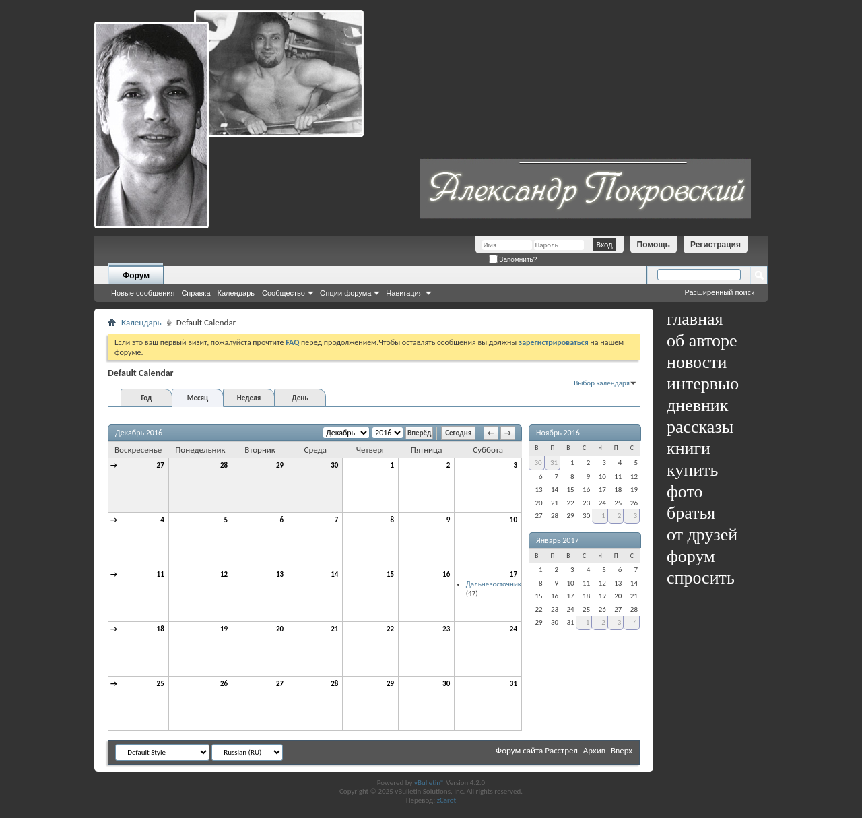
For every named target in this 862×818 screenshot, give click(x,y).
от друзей (702, 534)
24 (513, 629)
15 (390, 574)
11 (160, 574)
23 (446, 629)
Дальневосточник (493, 583)
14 (334, 574)
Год (146, 398)
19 (224, 629)
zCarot (447, 800)
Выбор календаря (602, 383)
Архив (594, 750)
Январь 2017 (557, 540)
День (300, 398)
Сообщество (283, 293)
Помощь (653, 244)
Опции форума (345, 293)
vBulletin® (429, 782)
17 (513, 574)
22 (390, 629)
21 (334, 629)
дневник (697, 405)
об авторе (702, 340)
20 (280, 629)
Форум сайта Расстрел (537, 750)
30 (334, 465)
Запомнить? (513, 259)
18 (160, 629)
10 (513, 519)
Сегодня (458, 433)
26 (224, 683)
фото (685, 491)
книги (688, 448)
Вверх (621, 750)
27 (160, 465)
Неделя (249, 398)
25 (160, 683)
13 (280, 574)
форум (691, 556)
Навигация (404, 293)
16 (446, 574)
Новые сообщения (142, 293)
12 (224, 574)
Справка (195, 293)
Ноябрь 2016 (558, 432)
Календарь (236, 293)
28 (224, 465)
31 (513, 683)
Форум (136, 275)
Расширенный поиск (719, 292)
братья (691, 513)
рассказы (700, 427)
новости (697, 362)
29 (280, 465)
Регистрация (715, 244)
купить (692, 470)
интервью (703, 384)
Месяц (197, 398)
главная (695, 319)
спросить (701, 578)
